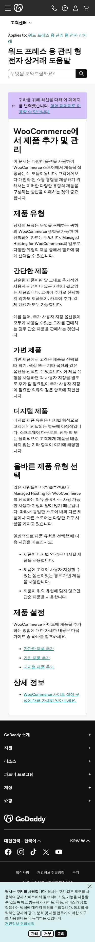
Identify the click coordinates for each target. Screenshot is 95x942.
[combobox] (41, 73)
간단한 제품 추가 (39, 649)
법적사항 (22, 872)
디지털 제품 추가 (39, 667)
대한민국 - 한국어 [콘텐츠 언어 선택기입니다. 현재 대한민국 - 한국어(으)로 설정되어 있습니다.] (23, 841)
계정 (8, 787)
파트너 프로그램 (18, 774)
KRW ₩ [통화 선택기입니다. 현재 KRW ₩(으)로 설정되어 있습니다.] (80, 841)
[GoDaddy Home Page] (25, 819)
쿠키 (75, 872)
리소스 (10, 761)
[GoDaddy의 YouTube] (59, 854)
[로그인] (75, 8)
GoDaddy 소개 (17, 735)
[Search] (81, 73)
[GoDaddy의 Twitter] (46, 854)
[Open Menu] (6, 8)
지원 (8, 748)
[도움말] (65, 8)
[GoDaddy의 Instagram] (21, 854)
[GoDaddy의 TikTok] (33, 854)
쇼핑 (8, 801)
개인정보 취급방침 (50, 872)
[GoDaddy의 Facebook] (8, 854)
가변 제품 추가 (37, 658)
